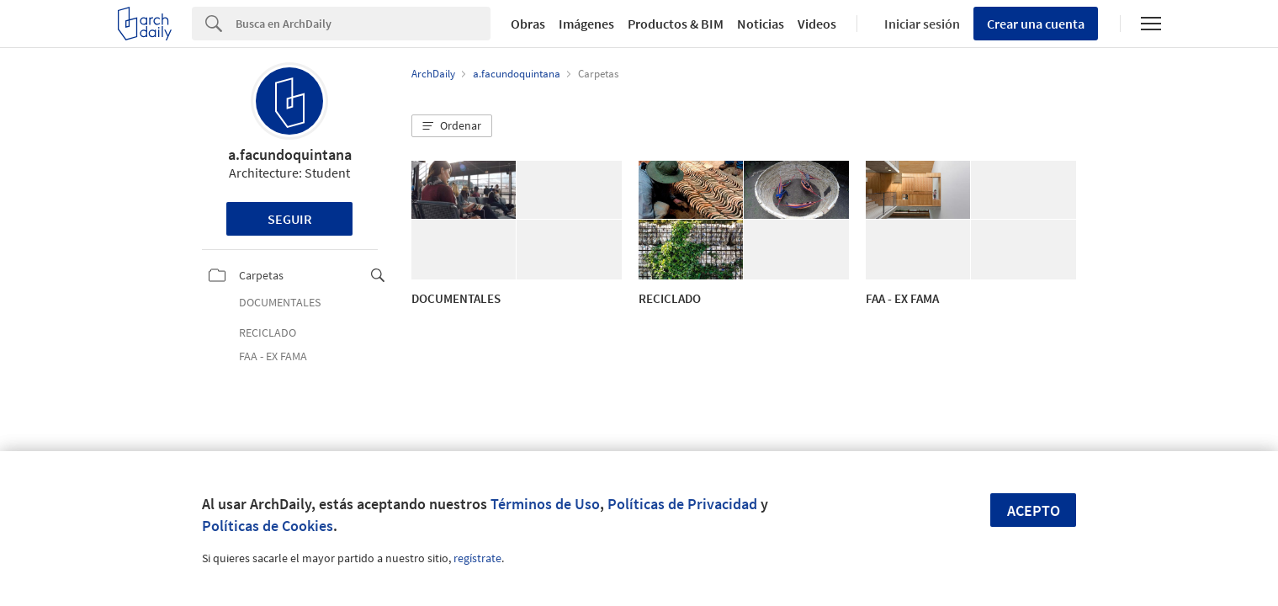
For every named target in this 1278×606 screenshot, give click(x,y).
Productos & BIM (676, 23)
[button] (451, 126)
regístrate (477, 558)
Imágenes (586, 23)
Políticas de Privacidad (682, 503)
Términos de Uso (545, 503)
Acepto (1033, 510)
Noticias (760, 23)
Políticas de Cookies (267, 525)
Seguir (290, 218)
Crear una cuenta (1035, 23)
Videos (817, 23)
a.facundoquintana (290, 154)
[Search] (363, 23)
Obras (528, 23)
